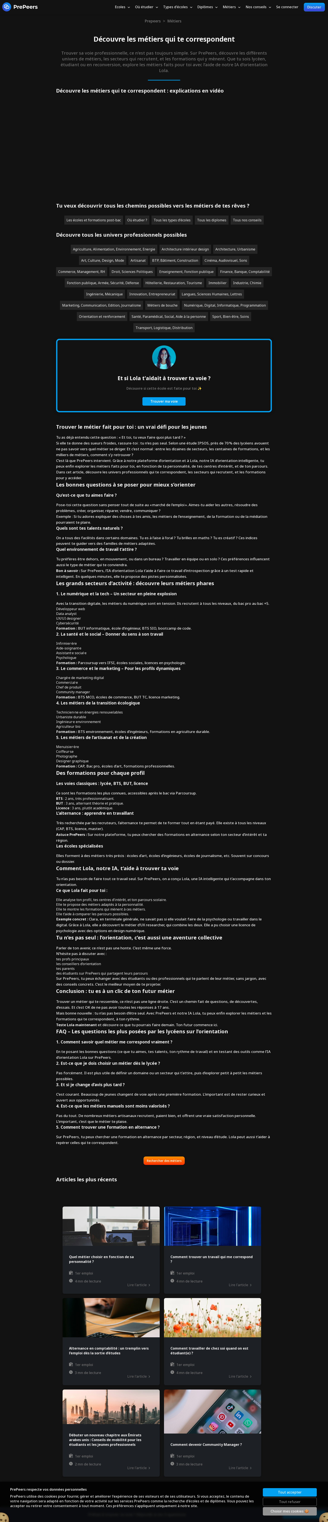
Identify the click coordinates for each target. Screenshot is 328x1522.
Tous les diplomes (211, 220)
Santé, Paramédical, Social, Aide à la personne (169, 316)
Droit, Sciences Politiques (132, 271)
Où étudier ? (137, 220)
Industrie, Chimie (247, 282)
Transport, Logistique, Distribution (164, 327)
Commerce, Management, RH (81, 271)
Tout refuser (290, 1501)
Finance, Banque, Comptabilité (245, 271)
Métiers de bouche (162, 305)
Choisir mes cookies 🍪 (290, 1511)
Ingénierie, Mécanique (104, 294)
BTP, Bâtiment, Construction (175, 260)
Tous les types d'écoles (172, 220)
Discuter (314, 7)
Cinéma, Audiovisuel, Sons (226, 260)
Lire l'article (138, 1285)
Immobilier (217, 282)
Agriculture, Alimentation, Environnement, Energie (114, 249)
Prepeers (153, 21)
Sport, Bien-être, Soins (230, 316)
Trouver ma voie (164, 401)
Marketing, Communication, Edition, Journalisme (101, 305)
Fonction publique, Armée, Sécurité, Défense (103, 282)
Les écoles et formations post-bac (93, 220)
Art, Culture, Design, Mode (102, 260)
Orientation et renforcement (102, 316)
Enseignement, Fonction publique (186, 271)
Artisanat (138, 260)
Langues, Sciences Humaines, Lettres (212, 294)
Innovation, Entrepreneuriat (152, 294)
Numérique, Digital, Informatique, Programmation (225, 305)
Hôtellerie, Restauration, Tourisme (173, 282)
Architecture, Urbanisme (235, 249)
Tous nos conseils (247, 220)
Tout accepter (290, 1492)
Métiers (174, 21)
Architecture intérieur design (185, 249)
